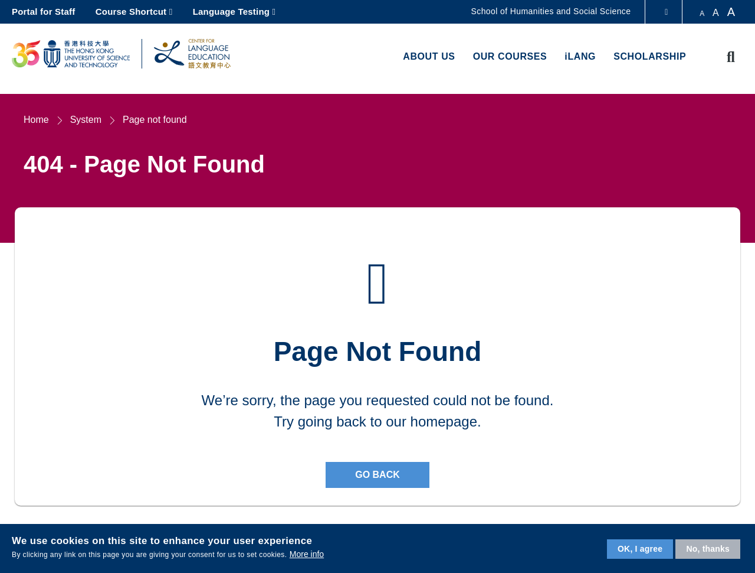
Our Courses (510, 56)
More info (307, 554)
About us (429, 56)
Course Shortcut (131, 11)
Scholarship (649, 56)
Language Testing (231, 11)
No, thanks (708, 549)
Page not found (155, 120)
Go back (377, 475)
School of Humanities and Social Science (551, 11)
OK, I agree (640, 549)
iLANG (580, 56)
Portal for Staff (43, 11)
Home (36, 120)
